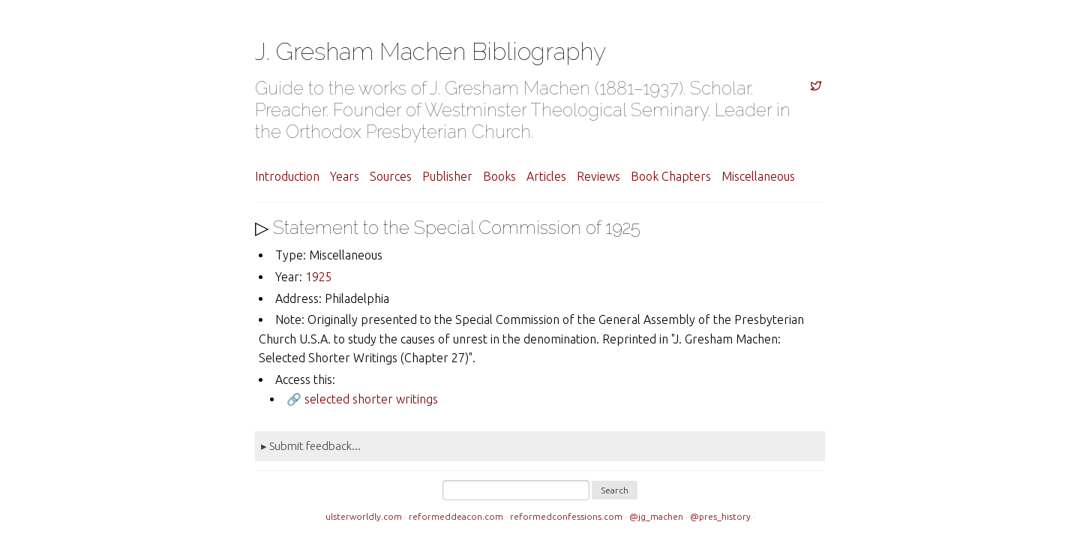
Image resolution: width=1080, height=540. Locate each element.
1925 (318, 277)
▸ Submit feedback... (311, 446)
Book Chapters (671, 176)
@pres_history (720, 516)
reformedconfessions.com (566, 516)
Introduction (287, 176)
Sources (391, 176)
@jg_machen (656, 516)
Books (499, 176)
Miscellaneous (758, 176)
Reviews (598, 176)
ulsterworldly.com (364, 516)
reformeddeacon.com (456, 516)
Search (614, 490)
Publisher (447, 176)
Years (344, 176)
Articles (546, 176)
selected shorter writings (371, 399)
